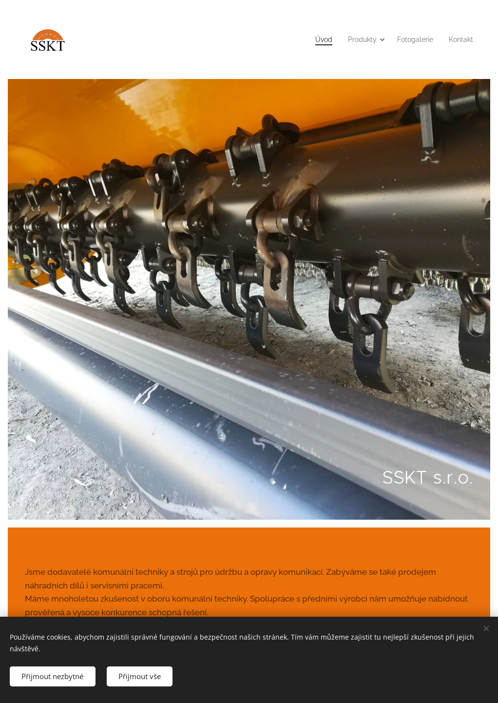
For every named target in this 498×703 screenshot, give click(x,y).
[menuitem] (313, 39)
